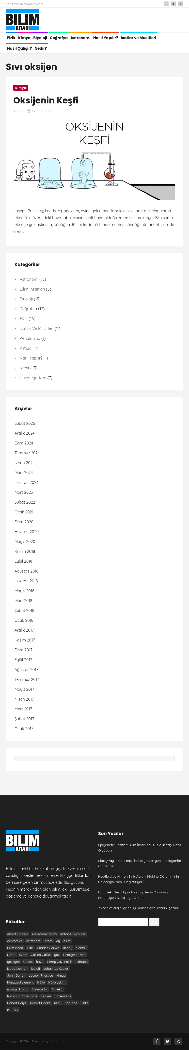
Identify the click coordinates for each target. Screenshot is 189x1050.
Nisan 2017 (24, 699)
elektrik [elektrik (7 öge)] (81, 948)
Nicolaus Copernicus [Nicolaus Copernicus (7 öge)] (22, 996)
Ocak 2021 (24, 511)
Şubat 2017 (24, 718)
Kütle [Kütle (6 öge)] (41, 982)
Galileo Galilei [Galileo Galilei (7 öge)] (40, 955)
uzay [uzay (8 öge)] (57, 1003)
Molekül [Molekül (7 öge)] (57, 989)
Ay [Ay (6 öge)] (58, 941)
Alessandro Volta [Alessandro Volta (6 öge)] (44, 934)
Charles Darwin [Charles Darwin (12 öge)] (48, 948)
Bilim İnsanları (32, 289)
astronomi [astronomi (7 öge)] (33, 941)
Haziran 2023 (26, 482)
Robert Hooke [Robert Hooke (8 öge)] (40, 1003)
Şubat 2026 (25, 423)
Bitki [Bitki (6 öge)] (30, 948)
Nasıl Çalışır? (19, 48)
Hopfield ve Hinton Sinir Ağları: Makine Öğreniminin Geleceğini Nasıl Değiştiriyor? (138, 879)
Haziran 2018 (26, 580)
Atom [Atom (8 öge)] (48, 941)
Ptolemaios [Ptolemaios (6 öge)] (62, 996)
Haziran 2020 (27, 531)
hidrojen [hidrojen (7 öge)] (82, 962)
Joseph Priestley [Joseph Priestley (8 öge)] (41, 975)
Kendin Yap (30, 338)
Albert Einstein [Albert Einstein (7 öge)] (17, 934)
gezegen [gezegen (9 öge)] (13, 962)
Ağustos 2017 (26, 669)
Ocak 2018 (24, 620)
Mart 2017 (23, 708)
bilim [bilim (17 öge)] (66, 941)
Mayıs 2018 (24, 590)
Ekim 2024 (24, 443)
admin (18, 111)
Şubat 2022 (25, 502)
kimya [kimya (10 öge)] (61, 975)
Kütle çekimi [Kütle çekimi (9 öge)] (57, 982)
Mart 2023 (24, 492)
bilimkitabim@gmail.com (24, 4)
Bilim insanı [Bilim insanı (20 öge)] (15, 948)
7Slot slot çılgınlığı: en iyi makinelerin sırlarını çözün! (138, 908)
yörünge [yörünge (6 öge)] (71, 1003)
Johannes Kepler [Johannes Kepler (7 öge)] (55, 968)
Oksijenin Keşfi (45, 100)
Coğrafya (59, 37)
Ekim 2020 (24, 521)
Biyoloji (40, 37)
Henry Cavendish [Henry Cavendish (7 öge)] (59, 962)
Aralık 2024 (25, 433)
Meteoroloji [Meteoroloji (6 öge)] (40, 989)
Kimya (24, 37)
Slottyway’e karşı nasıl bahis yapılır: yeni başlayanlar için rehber (139, 863)
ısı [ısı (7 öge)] (8, 1010)
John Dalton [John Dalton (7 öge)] (16, 975)
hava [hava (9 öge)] (39, 962)
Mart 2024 (24, 472)
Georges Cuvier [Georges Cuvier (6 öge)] (74, 955)
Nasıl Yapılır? (105, 37)
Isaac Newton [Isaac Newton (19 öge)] (17, 968)
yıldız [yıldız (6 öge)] (84, 1003)
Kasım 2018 (25, 551)
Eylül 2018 (23, 561)
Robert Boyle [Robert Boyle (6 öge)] (17, 1003)
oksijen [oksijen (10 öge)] (46, 996)
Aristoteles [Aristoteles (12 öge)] (14, 941)
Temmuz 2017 (27, 679)
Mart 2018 (23, 600)
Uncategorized (33, 377)
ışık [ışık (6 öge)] (16, 1010)
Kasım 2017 (25, 640)
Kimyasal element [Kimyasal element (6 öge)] (20, 982)
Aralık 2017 (24, 630)
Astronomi (80, 37)
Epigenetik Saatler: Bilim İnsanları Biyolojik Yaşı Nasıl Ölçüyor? (139, 848)
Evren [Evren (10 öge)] (11, 955)
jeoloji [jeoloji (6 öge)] (35, 968)
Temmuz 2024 (27, 452)
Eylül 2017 (23, 659)
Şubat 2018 (24, 610)
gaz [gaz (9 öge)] (57, 955)
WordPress (56, 1041)
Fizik (11, 37)
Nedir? (41, 48)
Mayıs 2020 (25, 541)
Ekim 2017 (23, 649)
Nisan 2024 (24, 462)
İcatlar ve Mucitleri (138, 37)
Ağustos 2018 (26, 571)
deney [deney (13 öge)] (67, 948)
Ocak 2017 (24, 728)
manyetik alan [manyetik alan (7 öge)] (17, 989)
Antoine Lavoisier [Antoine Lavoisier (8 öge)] (73, 934)
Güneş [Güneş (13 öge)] (27, 962)
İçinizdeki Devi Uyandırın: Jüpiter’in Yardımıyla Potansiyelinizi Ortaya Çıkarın (134, 895)
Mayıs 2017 (24, 689)
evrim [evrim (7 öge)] (23, 955)
